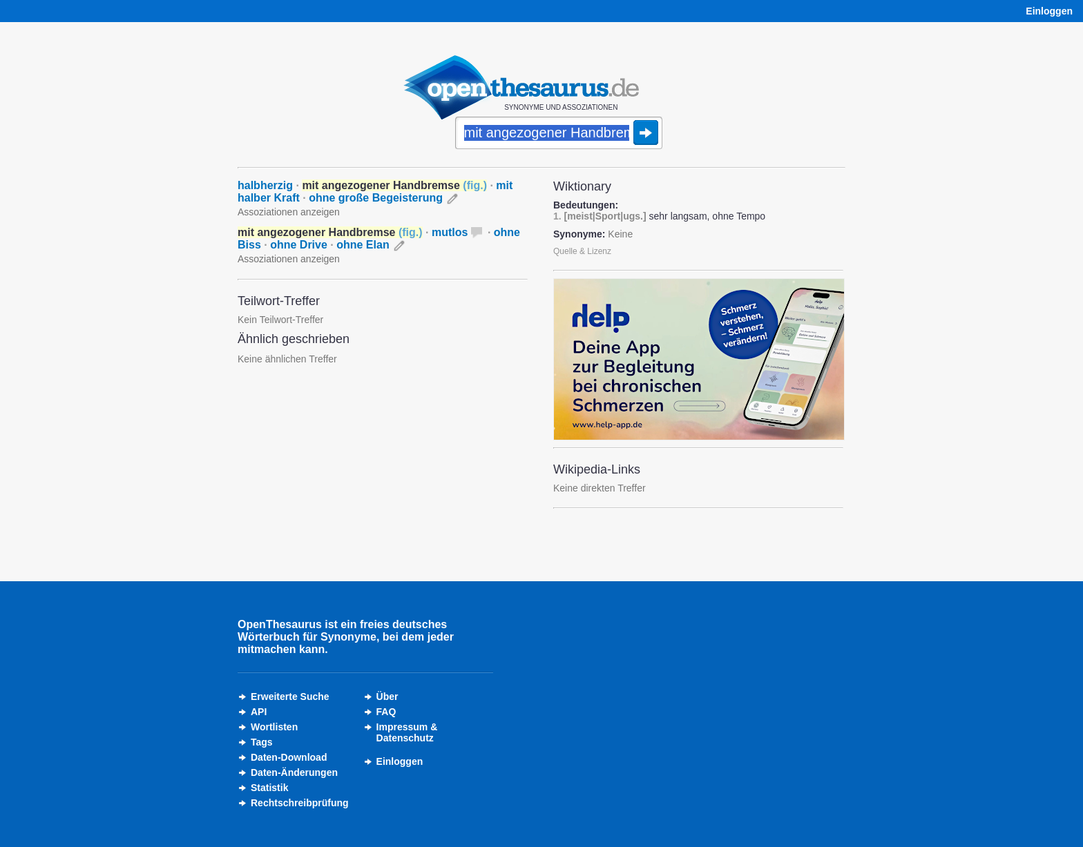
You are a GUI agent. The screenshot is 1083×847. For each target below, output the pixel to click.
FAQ (386, 711)
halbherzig (265, 185)
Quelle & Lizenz (582, 251)
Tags (262, 742)
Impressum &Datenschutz (407, 732)
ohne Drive (298, 245)
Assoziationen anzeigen (289, 211)
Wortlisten (274, 726)
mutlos (450, 232)
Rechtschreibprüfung (300, 802)
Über (387, 696)
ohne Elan (362, 245)
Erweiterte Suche (290, 696)
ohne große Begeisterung (376, 198)
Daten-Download (289, 757)
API (259, 711)
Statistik (269, 787)
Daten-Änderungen (294, 772)
